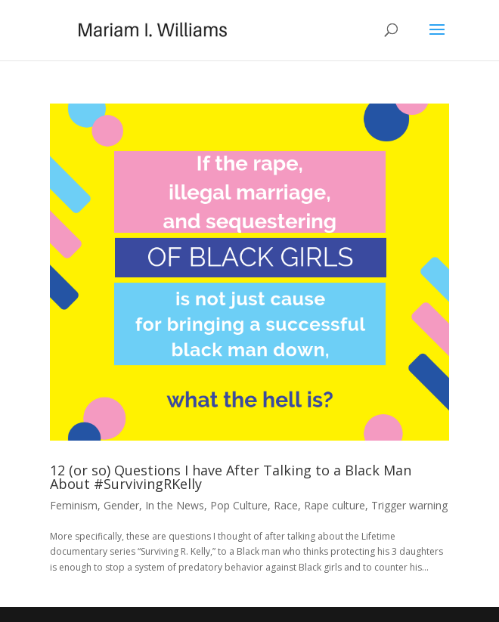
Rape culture (334, 505)
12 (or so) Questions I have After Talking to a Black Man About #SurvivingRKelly (230, 477)
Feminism (74, 505)
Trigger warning (409, 505)
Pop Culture (239, 505)
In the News (174, 505)
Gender (121, 505)
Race (286, 505)
